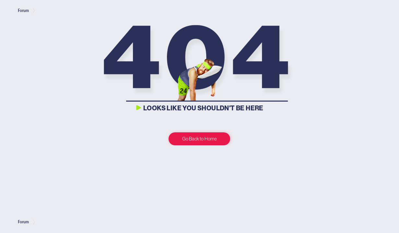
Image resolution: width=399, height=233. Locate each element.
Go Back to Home (199, 139)
